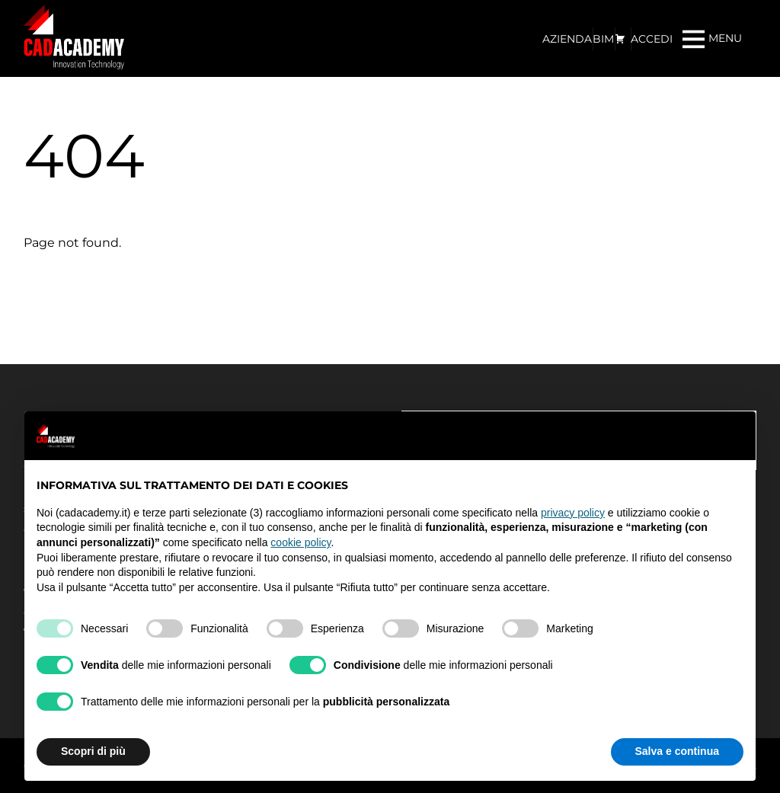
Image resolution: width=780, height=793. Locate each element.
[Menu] (712, 38)
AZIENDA (567, 39)
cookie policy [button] (300, 542)
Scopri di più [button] (93, 751)
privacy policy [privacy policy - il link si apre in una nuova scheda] (573, 513)
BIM (603, 39)
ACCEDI (652, 39)
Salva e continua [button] (677, 751)
